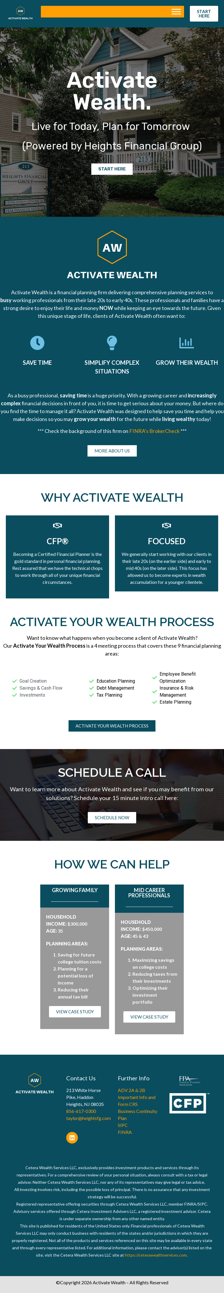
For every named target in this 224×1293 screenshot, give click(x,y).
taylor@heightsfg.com (88, 1118)
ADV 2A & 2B (131, 1090)
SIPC (123, 1125)
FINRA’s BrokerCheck (155, 431)
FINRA (125, 1132)
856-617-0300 (81, 1111)
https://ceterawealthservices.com (156, 1255)
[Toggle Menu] (176, 12)
